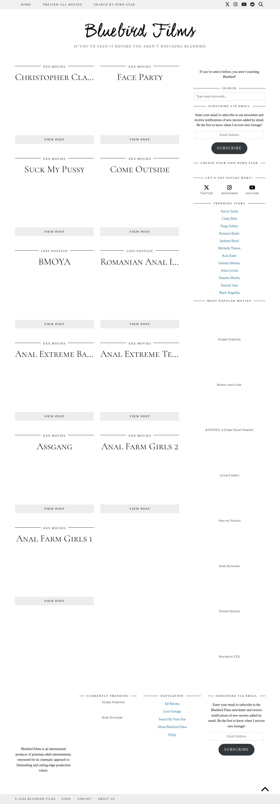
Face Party (140, 77)
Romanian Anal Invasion (152, 261)
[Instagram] (236, 4)
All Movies (172, 704)
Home (26, 4)
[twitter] (206, 189)
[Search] (261, 4)
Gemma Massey (229, 263)
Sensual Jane (229, 285)
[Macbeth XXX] (229, 643)
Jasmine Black (229, 241)
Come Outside (140, 169)
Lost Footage (54, 251)
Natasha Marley (229, 278)
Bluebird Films (140, 32)
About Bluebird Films (172, 727)
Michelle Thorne (229, 248)
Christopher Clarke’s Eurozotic (84, 77)
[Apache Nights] (229, 507)
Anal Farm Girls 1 (54, 538)
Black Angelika (229, 293)
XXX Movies (54, 66)
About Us (106, 798)
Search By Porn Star (114, 4)
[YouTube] (244, 4)
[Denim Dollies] (229, 598)
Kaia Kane (229, 255)
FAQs (172, 735)
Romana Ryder (229, 233)
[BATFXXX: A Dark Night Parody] (229, 417)
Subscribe (229, 148)
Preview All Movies (62, 4)
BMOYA (54, 261)
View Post (54, 139)
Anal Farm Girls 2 (139, 446)
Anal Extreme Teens (143, 353)
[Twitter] (227, 4)
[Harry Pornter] (229, 326)
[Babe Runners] (229, 553)
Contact (84, 798)
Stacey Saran (229, 211)
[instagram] (229, 189)
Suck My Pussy (54, 169)
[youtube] (252, 189)
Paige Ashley (229, 226)
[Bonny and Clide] (229, 371)
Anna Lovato (229, 270)
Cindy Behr (229, 218)
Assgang (54, 446)
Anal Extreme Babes (57, 353)
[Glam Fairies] (229, 462)
